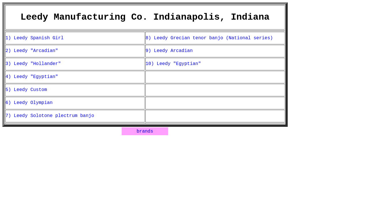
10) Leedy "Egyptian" (173, 63)
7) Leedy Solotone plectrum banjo (49, 115)
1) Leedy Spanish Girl (34, 38)
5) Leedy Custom (26, 89)
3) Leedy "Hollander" (33, 63)
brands (145, 131)
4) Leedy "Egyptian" (31, 76)
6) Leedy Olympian (28, 102)
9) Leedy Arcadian (169, 50)
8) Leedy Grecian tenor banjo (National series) (209, 38)
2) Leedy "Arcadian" (31, 50)
